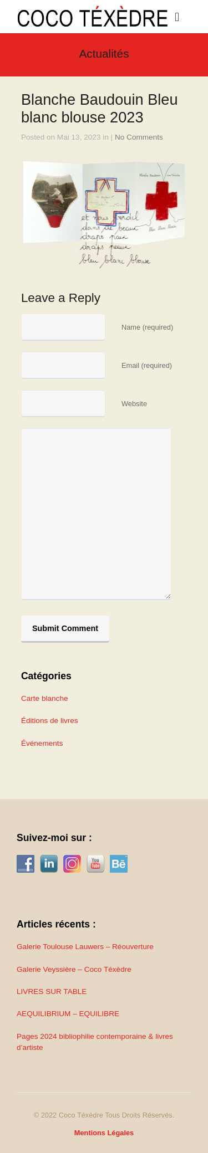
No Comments (139, 137)
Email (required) (146, 365)
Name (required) (147, 327)
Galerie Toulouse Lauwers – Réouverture (85, 946)
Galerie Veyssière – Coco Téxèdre (74, 969)
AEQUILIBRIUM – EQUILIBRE (68, 1013)
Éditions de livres (49, 720)
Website (134, 403)
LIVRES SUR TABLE (52, 991)
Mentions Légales (104, 1133)
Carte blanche (44, 698)
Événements (42, 743)
